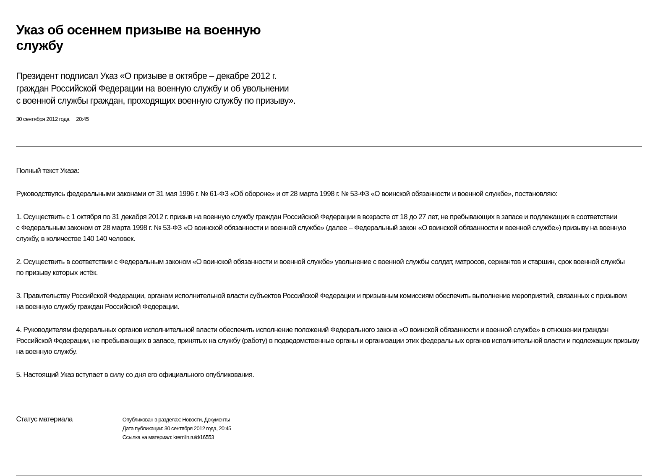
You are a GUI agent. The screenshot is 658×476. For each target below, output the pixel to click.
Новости (191, 419)
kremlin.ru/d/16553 (193, 437)
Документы (217, 419)
